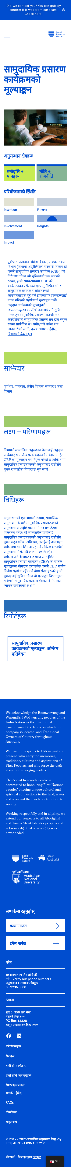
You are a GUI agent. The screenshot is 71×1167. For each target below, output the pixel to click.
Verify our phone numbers (31, 979)
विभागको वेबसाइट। (20, 334)
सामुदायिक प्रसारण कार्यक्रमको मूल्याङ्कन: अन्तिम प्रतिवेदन (35, 648)
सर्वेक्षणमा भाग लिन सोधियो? (21, 974)
